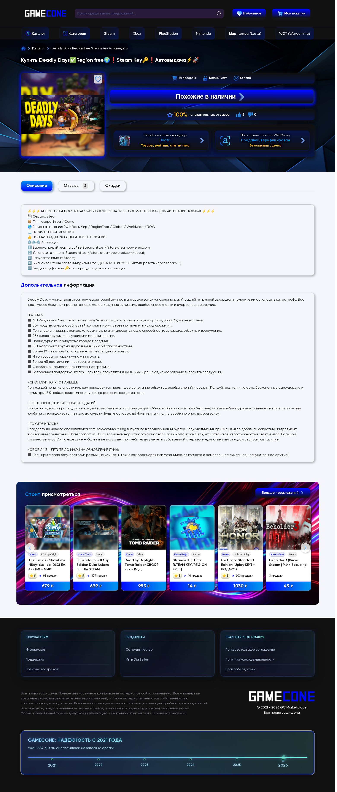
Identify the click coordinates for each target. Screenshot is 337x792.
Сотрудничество (139, 649)
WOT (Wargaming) (294, 33)
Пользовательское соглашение (250, 649)
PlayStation (168, 33)
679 (47, 586)
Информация (36, 649)
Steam (109, 33)
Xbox (137, 33)
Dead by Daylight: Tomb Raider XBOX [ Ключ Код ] (141, 565)
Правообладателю (241, 669)
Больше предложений (283, 493)
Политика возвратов (42, 669)
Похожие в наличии (211, 96)
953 (144, 586)
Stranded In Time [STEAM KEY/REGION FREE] (190, 565)
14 (192, 586)
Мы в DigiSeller (137, 659)
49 (288, 586)
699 (96, 586)
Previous (30, 548)
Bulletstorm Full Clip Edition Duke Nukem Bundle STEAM (92, 565)
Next (305, 548)
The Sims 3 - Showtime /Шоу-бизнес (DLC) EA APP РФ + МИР (46, 565)
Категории (77, 33)
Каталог (38, 33)
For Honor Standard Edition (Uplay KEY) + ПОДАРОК (238, 565)
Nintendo (203, 33)
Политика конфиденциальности (250, 659)
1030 (240, 586)
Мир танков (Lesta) (245, 33)
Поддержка (35, 659)
